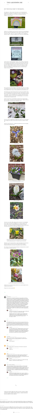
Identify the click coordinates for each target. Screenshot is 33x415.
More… (8, 4)
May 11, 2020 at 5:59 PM (13, 336)
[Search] (28, 2)
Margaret (10, 327)
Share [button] (5, 292)
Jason (7, 353)
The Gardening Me (14, 3)
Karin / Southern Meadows (11, 364)
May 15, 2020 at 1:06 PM (12, 353)
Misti (7, 345)
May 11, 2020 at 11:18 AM (15, 327)
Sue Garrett (8, 336)
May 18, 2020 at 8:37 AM (18, 364)
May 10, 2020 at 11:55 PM (14, 296)
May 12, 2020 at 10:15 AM (11, 345)
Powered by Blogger (16, 412)
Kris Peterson (9, 296)
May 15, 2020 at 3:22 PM (15, 358)
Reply (7, 334)
